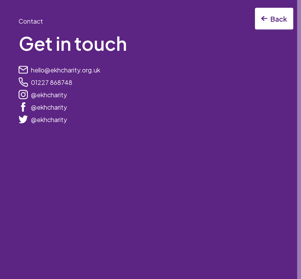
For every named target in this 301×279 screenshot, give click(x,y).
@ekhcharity (49, 95)
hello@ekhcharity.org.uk (65, 70)
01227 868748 (51, 82)
